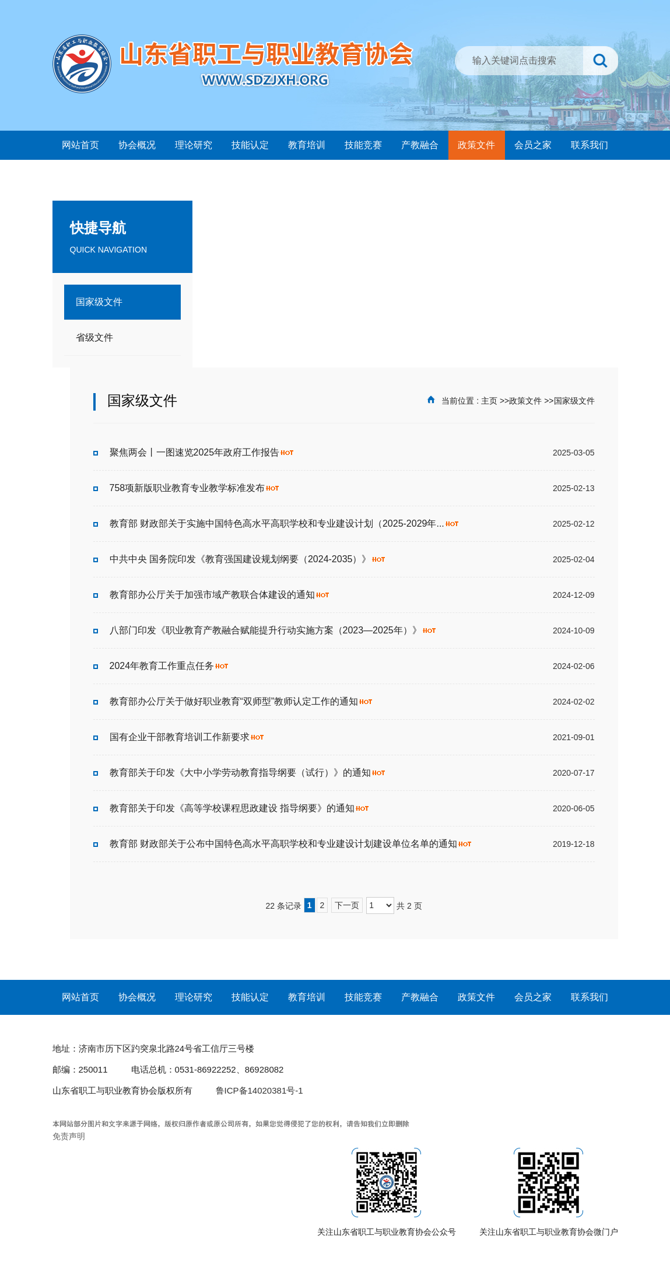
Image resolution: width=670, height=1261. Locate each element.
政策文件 (525, 400)
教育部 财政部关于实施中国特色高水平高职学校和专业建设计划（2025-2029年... (284, 523)
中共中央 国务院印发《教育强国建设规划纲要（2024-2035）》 (248, 559)
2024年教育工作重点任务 (170, 666)
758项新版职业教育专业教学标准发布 (195, 488)
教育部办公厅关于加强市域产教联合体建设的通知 (220, 595)
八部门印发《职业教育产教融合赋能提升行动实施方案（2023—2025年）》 (273, 630)
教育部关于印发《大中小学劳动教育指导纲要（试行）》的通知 (248, 772)
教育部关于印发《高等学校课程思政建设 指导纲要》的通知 (240, 808)
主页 (489, 400)
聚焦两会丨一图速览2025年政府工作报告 (202, 452)
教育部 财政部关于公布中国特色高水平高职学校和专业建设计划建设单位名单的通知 (291, 844)
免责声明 (68, 1136)
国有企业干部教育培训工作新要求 (187, 737)
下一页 (347, 905)
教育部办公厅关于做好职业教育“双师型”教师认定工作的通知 (242, 701)
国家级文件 (574, 400)
